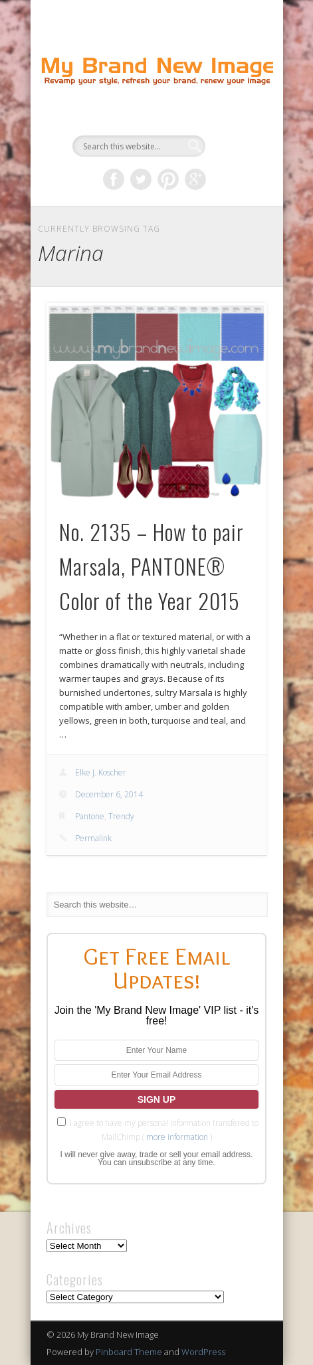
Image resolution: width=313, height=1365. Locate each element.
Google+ (195, 179)
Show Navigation (234, 118)
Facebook (113, 179)
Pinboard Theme (129, 1352)
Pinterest (168, 179)
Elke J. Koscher (100, 772)
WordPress (203, 1352)
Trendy (121, 816)
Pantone (89, 816)
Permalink (93, 838)
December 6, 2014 (109, 794)
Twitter (141, 179)
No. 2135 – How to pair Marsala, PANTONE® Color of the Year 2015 (151, 566)
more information (177, 1137)
